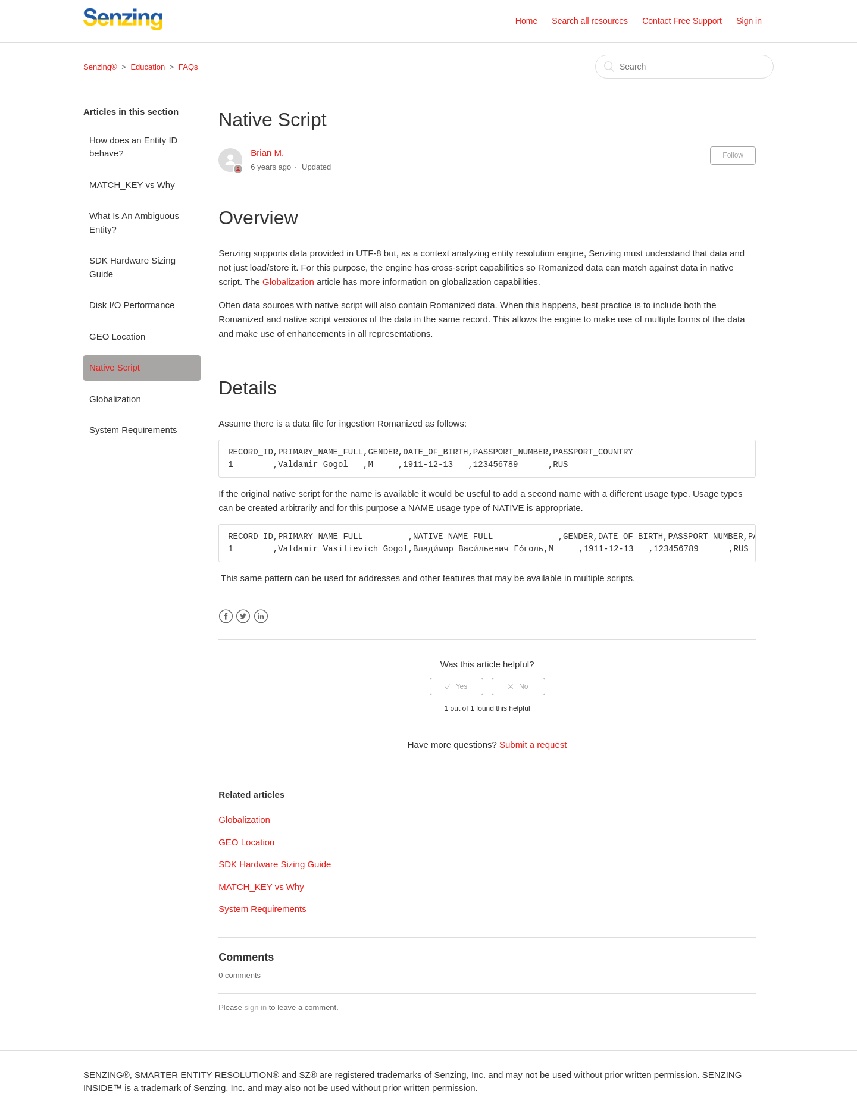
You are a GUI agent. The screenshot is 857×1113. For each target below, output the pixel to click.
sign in (256, 1007)
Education (147, 66)
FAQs (188, 66)
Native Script (114, 367)
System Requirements (133, 430)
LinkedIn (261, 616)
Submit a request (533, 744)
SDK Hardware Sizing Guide (132, 267)
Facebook (225, 616)
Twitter (243, 616)
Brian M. (267, 153)
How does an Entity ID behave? (133, 147)
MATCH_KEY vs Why (132, 185)
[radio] (456, 686)
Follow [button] (732, 155)
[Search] (684, 67)
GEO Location (117, 336)
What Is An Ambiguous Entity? (134, 222)
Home (526, 21)
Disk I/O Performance (131, 305)
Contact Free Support (682, 21)
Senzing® (100, 66)
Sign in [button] (749, 21)
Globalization (115, 399)
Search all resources (590, 21)
